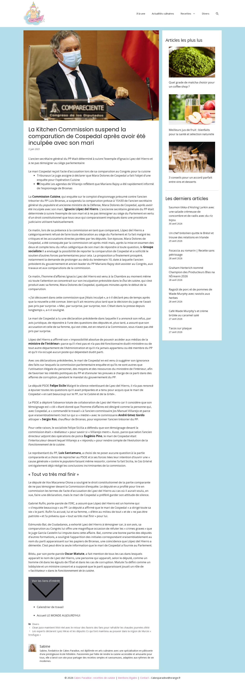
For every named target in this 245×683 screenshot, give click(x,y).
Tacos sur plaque (180, 328)
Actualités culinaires (163, 13)
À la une (140, 13)
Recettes (190, 13)
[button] (217, 13)
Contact (144, 677)
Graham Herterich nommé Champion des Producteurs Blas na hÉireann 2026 (192, 272)
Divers (205, 13)
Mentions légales (127, 677)
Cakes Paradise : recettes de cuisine (94, 677)
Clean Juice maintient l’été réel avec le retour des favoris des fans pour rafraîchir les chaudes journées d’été (91, 627)
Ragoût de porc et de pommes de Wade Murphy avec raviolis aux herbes (190, 293)
